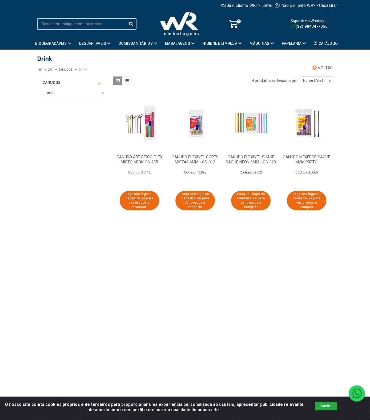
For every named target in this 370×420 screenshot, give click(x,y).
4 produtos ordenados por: (275, 80)
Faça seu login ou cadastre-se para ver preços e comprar (139, 200)
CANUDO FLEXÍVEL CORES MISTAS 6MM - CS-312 (195, 159)
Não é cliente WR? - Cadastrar (306, 5)
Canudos (71, 82)
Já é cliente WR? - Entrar (246, 5)
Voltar (322, 67)
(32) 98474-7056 (309, 26)
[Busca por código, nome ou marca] (81, 24)
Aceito (326, 406)
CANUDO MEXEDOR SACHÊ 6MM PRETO (306, 159)
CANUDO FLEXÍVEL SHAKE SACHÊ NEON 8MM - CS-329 (251, 159)
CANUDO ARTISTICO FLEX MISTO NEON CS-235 (139, 159)
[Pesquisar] (131, 24)
